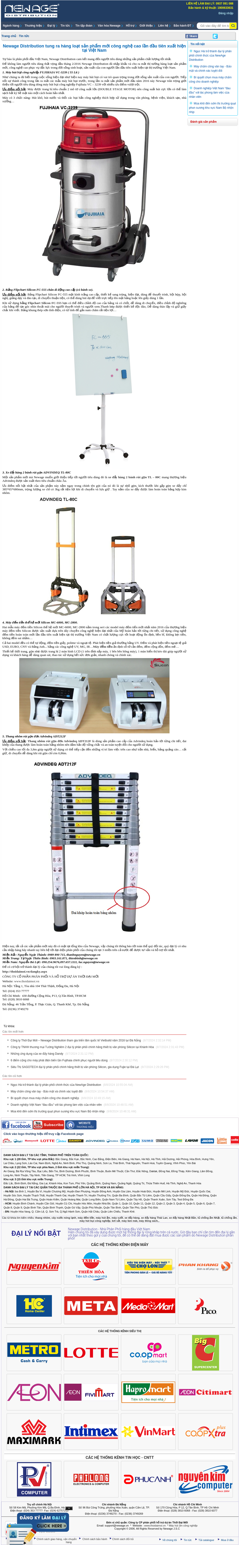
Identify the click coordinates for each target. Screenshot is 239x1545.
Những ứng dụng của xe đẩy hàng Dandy (52, 1053)
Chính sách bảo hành (95, 1539)
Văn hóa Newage (109, 25)
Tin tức (65, 25)
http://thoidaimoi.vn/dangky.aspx (24, 971)
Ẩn (69, 1508)
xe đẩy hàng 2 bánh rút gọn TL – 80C (134, 477)
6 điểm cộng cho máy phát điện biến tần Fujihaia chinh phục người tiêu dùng (74, 1060)
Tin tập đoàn (83, 25)
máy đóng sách (148, 1220)
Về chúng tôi (170, 1540)
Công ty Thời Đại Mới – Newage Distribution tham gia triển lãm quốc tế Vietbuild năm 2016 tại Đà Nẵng (91, 1040)
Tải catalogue (206, 1540)
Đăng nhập (226, 13)
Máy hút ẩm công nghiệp (183, 1525)
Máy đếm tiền (103, 646)
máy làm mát (130, 1220)
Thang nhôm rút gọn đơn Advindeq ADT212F (59, 741)
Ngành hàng (11, 25)
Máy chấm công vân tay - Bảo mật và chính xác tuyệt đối (62, 1091)
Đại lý (51, 25)
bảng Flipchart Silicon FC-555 (41, 303)
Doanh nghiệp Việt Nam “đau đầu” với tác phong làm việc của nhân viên (72, 1104)
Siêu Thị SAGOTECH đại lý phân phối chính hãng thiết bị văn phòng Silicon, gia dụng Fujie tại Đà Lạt (90, 1067)
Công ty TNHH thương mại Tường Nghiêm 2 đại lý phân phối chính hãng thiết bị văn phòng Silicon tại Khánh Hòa (97, 1047)
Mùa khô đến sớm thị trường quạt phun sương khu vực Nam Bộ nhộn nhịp (73, 1111)
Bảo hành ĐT (182, 25)
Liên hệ (163, 25)
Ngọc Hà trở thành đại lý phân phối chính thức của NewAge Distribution (72, 1084)
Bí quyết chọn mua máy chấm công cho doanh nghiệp (61, 1098)
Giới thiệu (146, 25)
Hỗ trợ (130, 25)
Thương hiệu (33, 25)
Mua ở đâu (227, 1540)
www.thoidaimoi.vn (26, 981)
